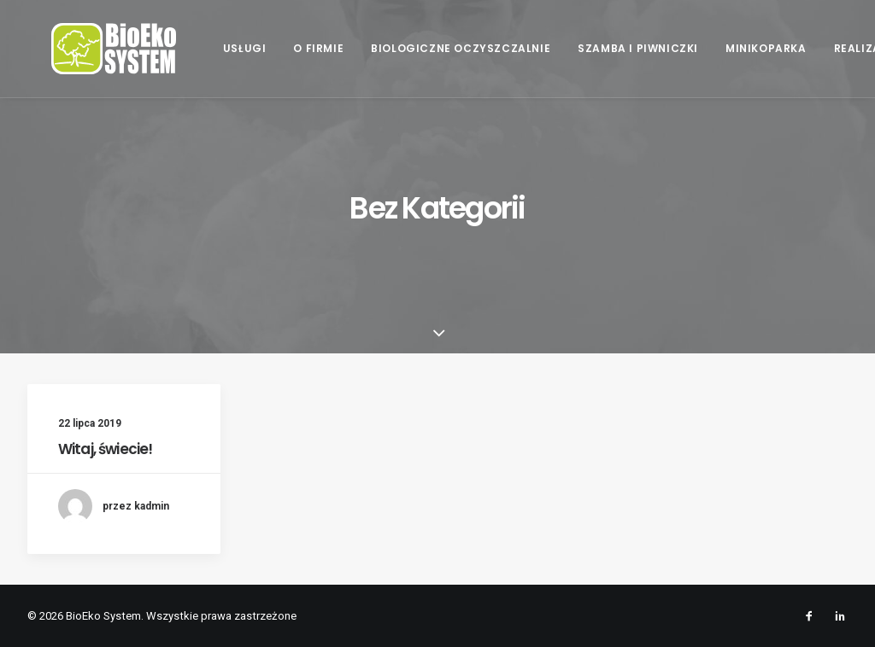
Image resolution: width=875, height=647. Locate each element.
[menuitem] (243, 48)
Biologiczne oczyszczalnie (459, 48)
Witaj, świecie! (105, 449)
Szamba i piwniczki (636, 48)
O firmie (317, 48)
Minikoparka (764, 48)
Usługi (243, 48)
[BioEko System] (89, 48)
